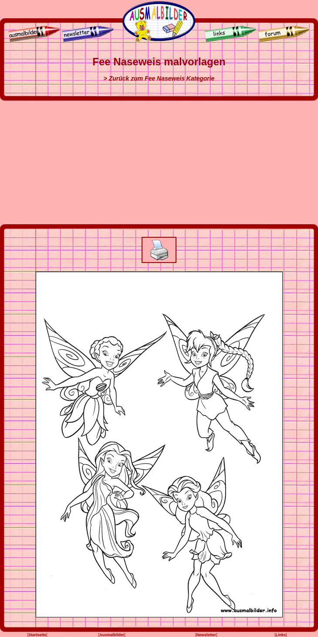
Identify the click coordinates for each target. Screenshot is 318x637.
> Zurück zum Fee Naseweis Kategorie (159, 78)
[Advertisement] (159, 162)
